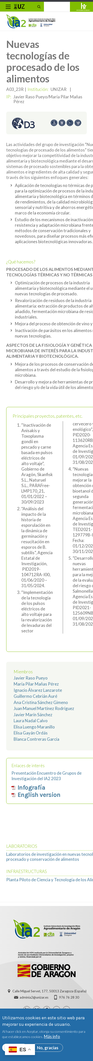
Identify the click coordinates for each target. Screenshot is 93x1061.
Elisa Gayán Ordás (31, 732)
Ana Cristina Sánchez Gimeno (41, 702)
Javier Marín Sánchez (33, 714)
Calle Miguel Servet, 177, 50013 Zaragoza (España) (49, 991)
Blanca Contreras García (36, 739)
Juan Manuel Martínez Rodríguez (44, 708)
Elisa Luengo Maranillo (34, 726)
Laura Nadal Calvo (31, 720)
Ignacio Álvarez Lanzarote (38, 690)
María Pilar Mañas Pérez (36, 684)
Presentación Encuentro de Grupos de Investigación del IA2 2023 (46, 775)
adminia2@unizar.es (34, 997)
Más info (52, 1038)
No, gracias (47, 1049)
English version (39, 794)
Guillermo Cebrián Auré (35, 696)
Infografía (31, 787)
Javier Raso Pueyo (31, 678)
